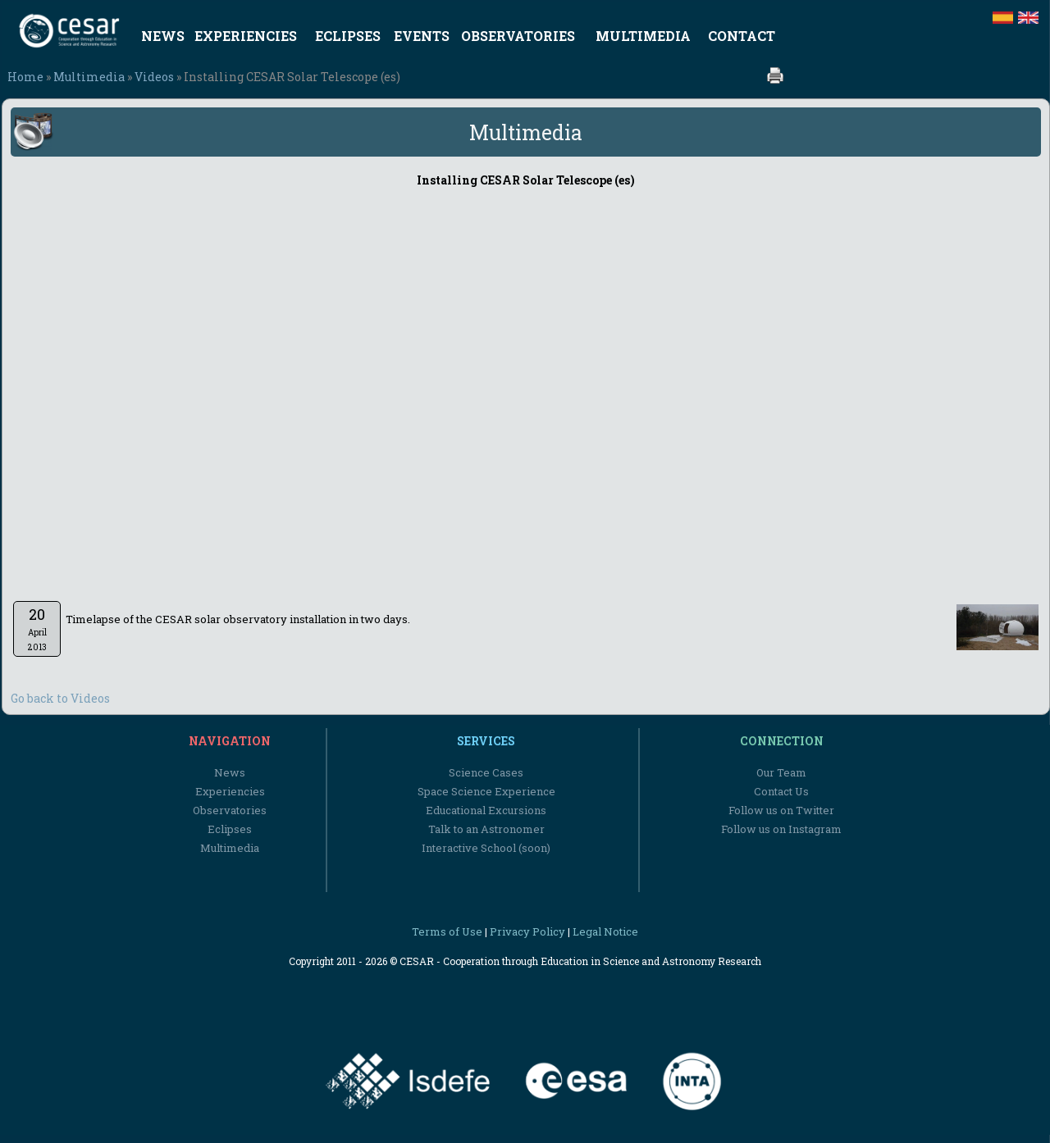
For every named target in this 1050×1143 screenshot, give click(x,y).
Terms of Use (447, 931)
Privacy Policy (527, 931)
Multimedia (89, 76)
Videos (154, 76)
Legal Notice (605, 931)
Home (25, 76)
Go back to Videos (60, 698)
